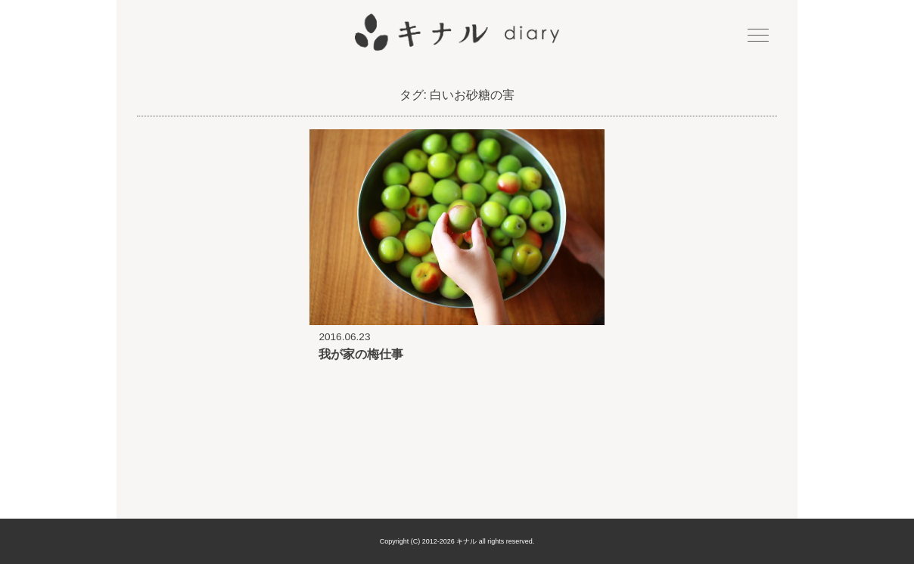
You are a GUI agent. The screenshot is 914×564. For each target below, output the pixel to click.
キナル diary (457, 32)
